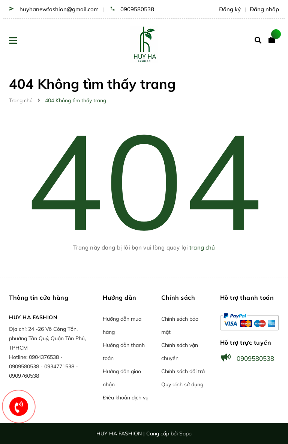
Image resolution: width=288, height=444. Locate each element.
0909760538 (24, 375)
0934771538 (60, 366)
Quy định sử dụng (182, 384)
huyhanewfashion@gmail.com (59, 9)
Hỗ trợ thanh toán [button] (247, 297)
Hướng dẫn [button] (119, 297)
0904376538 (44, 357)
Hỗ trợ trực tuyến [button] (246, 342)
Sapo (185, 433)
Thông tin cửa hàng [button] (38, 297)
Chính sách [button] (178, 297)
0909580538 (137, 9)
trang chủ (202, 247)
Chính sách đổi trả (183, 371)
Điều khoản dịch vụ (125, 397)
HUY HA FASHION (33, 317)
